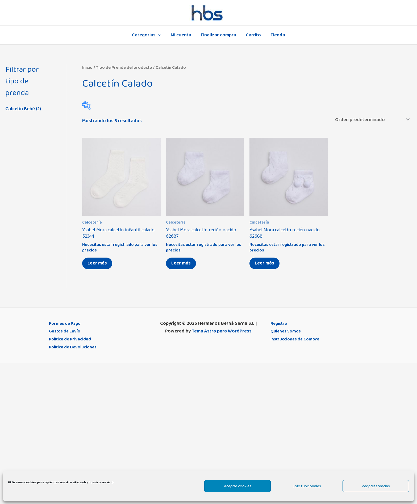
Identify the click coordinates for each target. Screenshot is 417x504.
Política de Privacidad (72, 339)
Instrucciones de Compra (297, 339)
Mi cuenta (181, 35)
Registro (279, 323)
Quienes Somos (287, 331)
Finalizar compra (218, 35)
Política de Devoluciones (75, 347)
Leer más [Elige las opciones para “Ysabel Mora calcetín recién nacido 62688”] (264, 263)
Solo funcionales (307, 486)
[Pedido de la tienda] (371, 120)
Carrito (253, 35)
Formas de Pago (66, 323)
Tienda (277, 35)
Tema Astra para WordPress (222, 331)
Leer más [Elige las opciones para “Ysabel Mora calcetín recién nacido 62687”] (181, 263)
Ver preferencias (376, 486)
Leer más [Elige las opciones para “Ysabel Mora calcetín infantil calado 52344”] (97, 263)
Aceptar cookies (237, 486)
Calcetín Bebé (20, 109)
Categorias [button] (144, 35)
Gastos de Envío (66, 331)
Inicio (87, 67)
